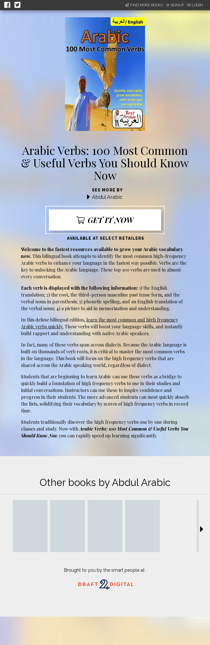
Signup (175, 5)
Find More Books (144, 5)
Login (195, 5)
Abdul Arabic (107, 197)
